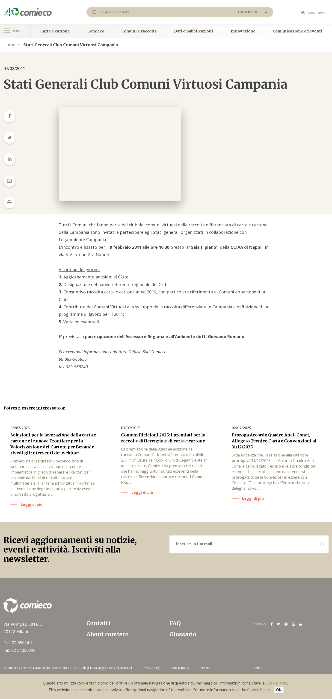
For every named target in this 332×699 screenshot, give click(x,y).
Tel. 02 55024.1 (17, 642)
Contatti (98, 623)
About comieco (107, 634)
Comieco (95, 31)
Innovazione (243, 31)
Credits (257, 668)
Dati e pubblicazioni (193, 31)
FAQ (175, 623)
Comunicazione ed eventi (297, 31)
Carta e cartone (55, 31)
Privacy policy (151, 668)
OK (278, 689)
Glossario (182, 634)
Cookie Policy (277, 683)
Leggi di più (31, 504)
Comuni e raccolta (139, 31)
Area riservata (315, 12)
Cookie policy (180, 668)
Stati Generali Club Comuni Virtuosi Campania (70, 44)
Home (9, 44)
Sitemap (206, 668)
